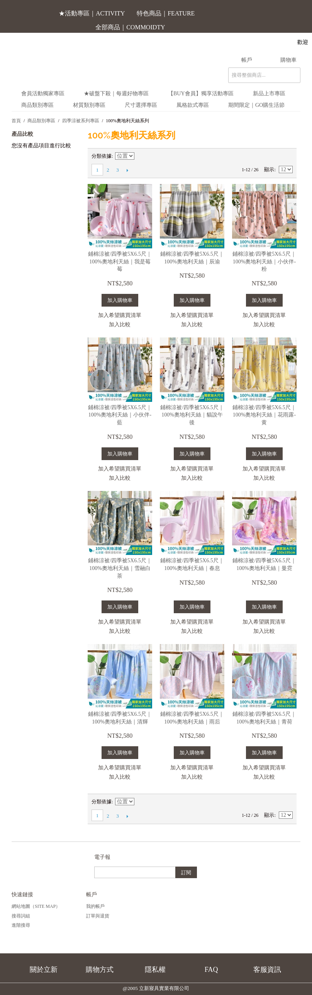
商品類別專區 (37, 105)
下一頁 (127, 170)
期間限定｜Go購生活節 (256, 105)
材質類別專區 (89, 105)
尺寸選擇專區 (141, 105)
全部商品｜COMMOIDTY (130, 27)
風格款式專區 (192, 105)
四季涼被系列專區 (80, 120)
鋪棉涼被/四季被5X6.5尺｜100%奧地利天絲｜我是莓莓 (120, 261)
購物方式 (100, 969)
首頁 (16, 120)
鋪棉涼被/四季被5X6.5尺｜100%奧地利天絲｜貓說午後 (192, 415)
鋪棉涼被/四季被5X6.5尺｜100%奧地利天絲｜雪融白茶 (120, 568)
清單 (287, 156)
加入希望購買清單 (119, 315)
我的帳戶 (95, 906)
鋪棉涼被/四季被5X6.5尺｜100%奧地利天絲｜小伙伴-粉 (264, 261)
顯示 (269, 169)
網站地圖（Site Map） (36, 906)
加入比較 (120, 324)
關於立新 (44, 969)
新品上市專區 (269, 93)
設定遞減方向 (141, 156)
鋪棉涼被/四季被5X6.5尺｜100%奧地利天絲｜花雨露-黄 (264, 415)
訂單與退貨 (97, 916)
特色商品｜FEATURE (166, 13)
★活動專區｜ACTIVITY (92, 13)
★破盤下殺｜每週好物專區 (116, 93)
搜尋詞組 (21, 916)
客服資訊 (267, 969)
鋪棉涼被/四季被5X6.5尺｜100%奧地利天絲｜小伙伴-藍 (120, 415)
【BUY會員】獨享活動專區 (201, 93)
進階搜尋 (21, 925)
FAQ (211, 969)
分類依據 (102, 156)
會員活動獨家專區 (42, 93)
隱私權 (155, 969)
